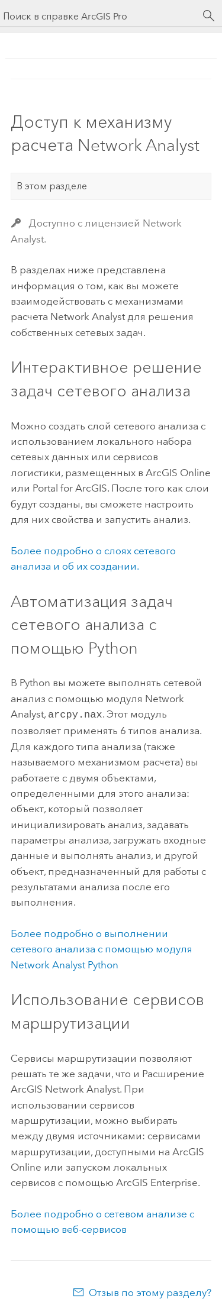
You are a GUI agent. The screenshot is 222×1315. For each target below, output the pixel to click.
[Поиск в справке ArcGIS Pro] (99, 16)
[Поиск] (209, 16)
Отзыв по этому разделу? (150, 1291)
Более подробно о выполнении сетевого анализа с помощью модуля (101, 948)
